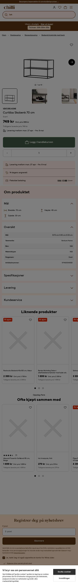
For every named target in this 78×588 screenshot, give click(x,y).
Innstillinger (64, 578)
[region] (39, 576)
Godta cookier (64, 572)
